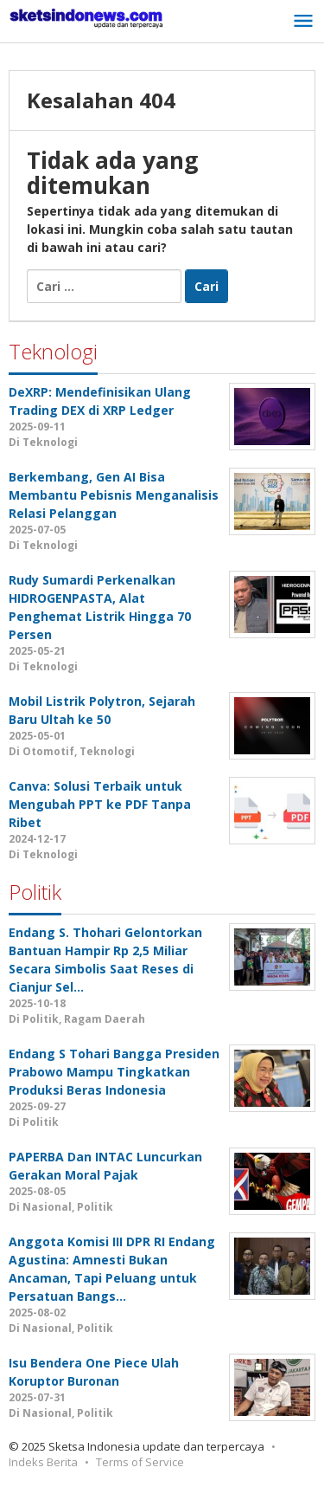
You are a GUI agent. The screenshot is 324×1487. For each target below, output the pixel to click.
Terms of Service (140, 1462)
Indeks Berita (43, 1462)
